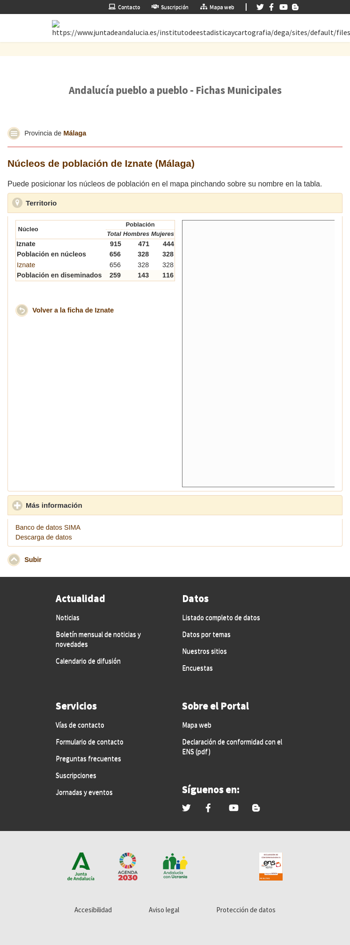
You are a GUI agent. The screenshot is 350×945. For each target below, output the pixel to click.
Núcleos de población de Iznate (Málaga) (101, 163)
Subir (33, 559)
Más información (97, 505)
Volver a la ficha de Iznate (73, 309)
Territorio (84, 203)
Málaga (74, 132)
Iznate (26, 265)
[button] (13, 133)
